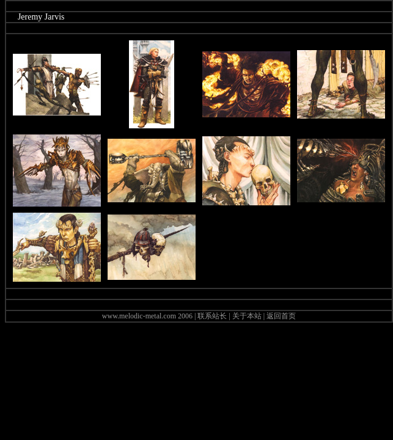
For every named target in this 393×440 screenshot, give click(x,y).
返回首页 (281, 316)
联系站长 (212, 316)
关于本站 (247, 316)
